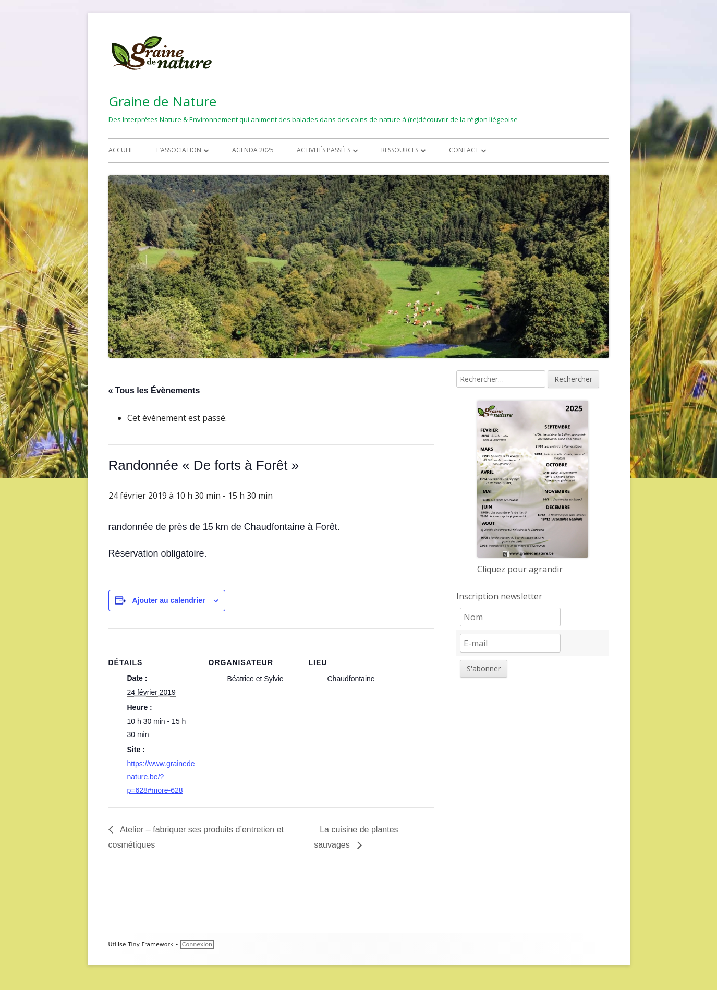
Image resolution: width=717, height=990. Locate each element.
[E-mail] (510, 643)
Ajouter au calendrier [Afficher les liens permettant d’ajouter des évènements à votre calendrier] (168, 600)
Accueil (120, 150)
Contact (464, 150)
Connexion (197, 944)
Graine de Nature (162, 101)
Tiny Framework (150, 944)
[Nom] (510, 617)
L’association (178, 150)
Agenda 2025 (253, 150)
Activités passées (323, 150)
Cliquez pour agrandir (520, 569)
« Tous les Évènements (154, 390)
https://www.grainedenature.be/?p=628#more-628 (161, 776)
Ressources (399, 150)
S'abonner (484, 668)
